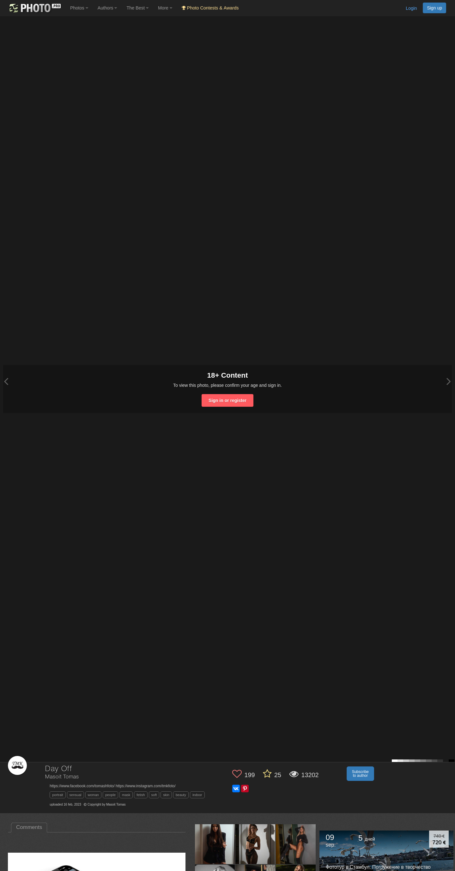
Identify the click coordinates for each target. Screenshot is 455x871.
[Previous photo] (6, 381)
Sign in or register (227, 400)
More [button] (165, 8)
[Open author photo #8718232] (296, 844)
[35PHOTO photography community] (34, 8)
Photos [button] (79, 8)
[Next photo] (448, 381)
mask (126, 795)
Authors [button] (107, 8)
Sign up (434, 8)
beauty (181, 795)
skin (166, 795)
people (110, 795)
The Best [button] (137, 8)
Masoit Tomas (62, 777)
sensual (76, 795)
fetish (140, 795)
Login (411, 8)
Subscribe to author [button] (360, 774)
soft (154, 795)
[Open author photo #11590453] (255, 844)
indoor (197, 795)
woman (93, 795)
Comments (29, 827)
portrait (57, 795)
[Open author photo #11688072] (215, 844)
